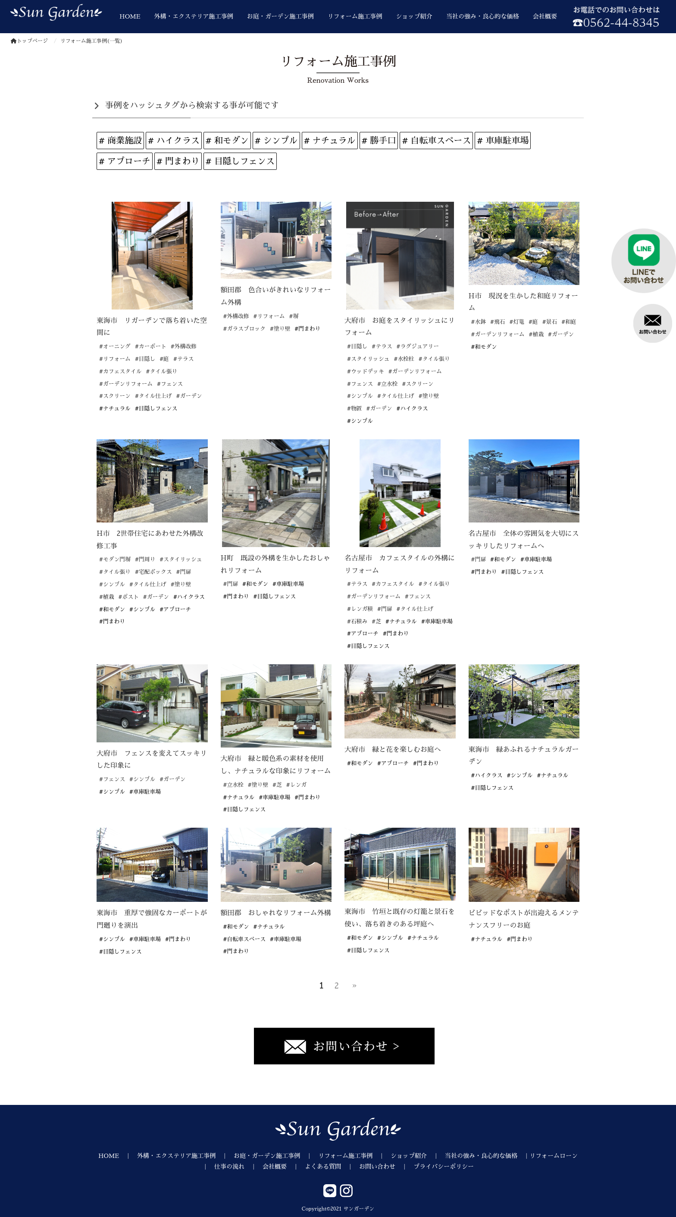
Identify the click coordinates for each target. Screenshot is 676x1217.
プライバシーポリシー (443, 1167)
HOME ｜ (117, 1156)
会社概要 (545, 16)
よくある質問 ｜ (332, 1167)
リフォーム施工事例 (355, 16)
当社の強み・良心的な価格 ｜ (487, 1156)
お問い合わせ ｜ (386, 1167)
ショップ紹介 (414, 16)
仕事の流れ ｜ (238, 1167)
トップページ (29, 41)
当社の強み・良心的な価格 (482, 16)
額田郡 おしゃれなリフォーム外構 (276, 913)
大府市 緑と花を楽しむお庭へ (392, 749)
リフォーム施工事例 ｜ (354, 1156)
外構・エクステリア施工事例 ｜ (185, 1156)
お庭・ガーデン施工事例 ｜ (276, 1156)
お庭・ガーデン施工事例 (280, 16)
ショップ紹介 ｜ (418, 1156)
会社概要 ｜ (284, 1167)
